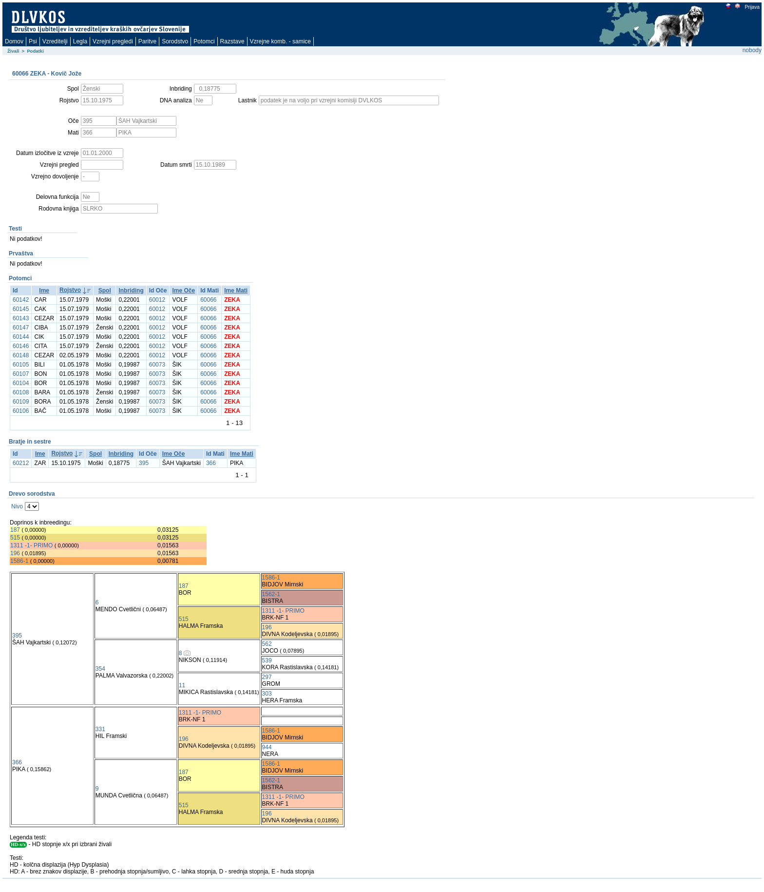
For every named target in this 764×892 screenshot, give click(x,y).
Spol (104, 290)
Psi (33, 41)
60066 (208, 299)
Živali (13, 51)
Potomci (203, 41)
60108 (21, 392)
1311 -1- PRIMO (31, 545)
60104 (21, 383)
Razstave (232, 41)
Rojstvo (70, 290)
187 (15, 529)
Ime (44, 290)
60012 (157, 299)
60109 (21, 401)
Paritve (147, 41)
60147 (21, 327)
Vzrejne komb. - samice (280, 41)
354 (100, 668)
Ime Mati (236, 290)
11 (182, 685)
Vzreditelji (55, 41)
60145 (21, 309)
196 (15, 553)
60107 (21, 373)
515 (15, 537)
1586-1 (19, 561)
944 (267, 747)
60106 (21, 410)
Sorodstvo (175, 41)
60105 (21, 364)
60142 (21, 299)
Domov (14, 41)
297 (267, 677)
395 (144, 463)
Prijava (752, 7)
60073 (157, 364)
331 (100, 729)
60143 (21, 318)
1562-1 (271, 594)
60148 (21, 355)
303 (267, 693)
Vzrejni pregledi (113, 41)
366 (211, 463)
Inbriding (130, 290)
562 (267, 643)
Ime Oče (183, 290)
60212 (21, 463)
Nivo (17, 506)
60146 (21, 346)
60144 (21, 336)
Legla (80, 41)
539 (267, 660)
